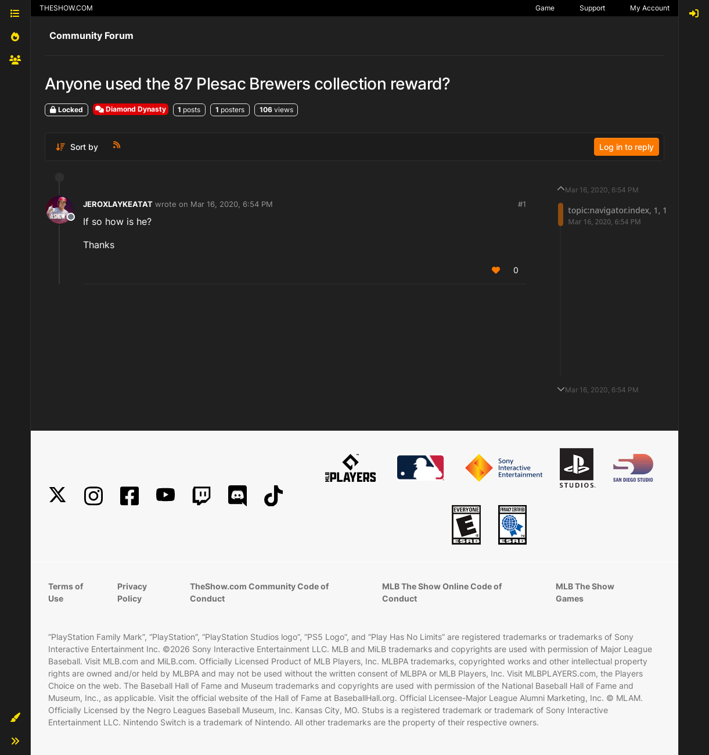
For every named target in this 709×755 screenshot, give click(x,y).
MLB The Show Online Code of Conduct (442, 592)
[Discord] (237, 496)
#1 (522, 204)
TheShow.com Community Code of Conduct (259, 592)
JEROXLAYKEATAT (118, 204)
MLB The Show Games (585, 592)
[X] (57, 496)
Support (592, 7)
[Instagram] (93, 496)
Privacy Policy (132, 592)
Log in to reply (626, 147)
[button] (15, 718)
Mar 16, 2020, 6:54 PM (231, 204)
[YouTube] (165, 496)
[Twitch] (201, 496)
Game (545, 7)
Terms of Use (65, 592)
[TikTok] (273, 496)
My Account (650, 7)
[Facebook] (129, 496)
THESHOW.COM (66, 7)
